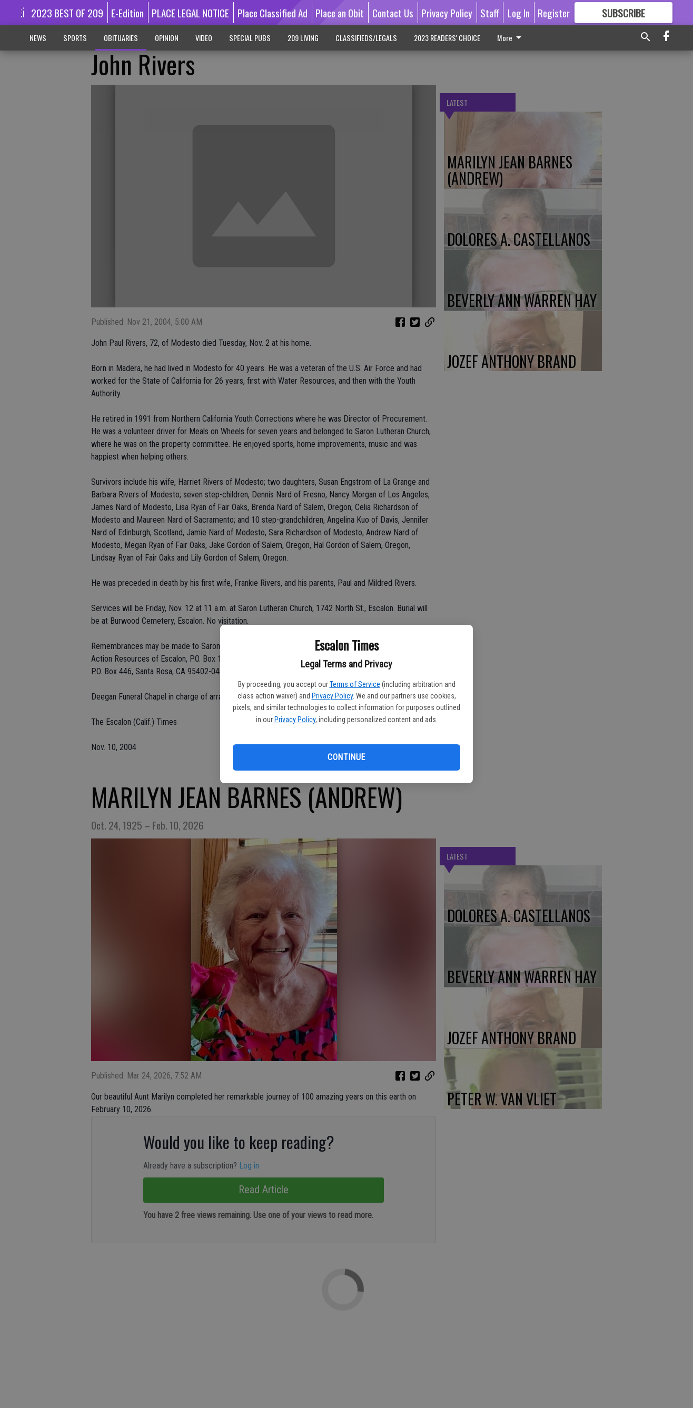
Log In (519, 12)
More (511, 37)
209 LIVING (303, 37)
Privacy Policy (332, 696)
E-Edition (127, 12)
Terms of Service (355, 684)
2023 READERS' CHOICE (447, 37)
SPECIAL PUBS (250, 37)
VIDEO (203, 37)
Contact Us (392, 12)
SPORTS (75, 37)
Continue (346, 757)
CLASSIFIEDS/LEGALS (366, 37)
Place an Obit (339, 12)
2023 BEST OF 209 (67, 12)
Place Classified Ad (272, 12)
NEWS (37, 37)
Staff (489, 12)
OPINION (167, 37)
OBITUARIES (121, 37)
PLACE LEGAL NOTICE (190, 12)
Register (554, 12)
